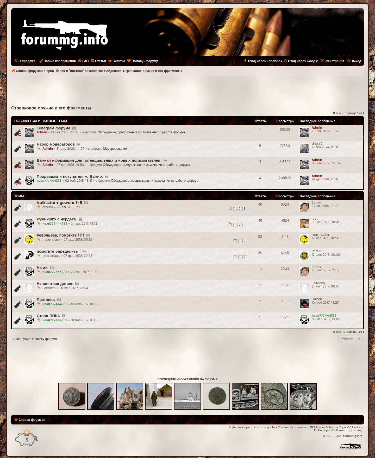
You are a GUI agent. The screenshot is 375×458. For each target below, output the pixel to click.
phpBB (308, 427)
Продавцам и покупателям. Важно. (70, 177)
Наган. (42, 268)
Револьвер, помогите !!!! (60, 235)
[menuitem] (83, 61)
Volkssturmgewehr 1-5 (59, 203)
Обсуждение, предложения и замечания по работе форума (141, 132)
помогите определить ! (59, 251)
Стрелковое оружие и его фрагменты (51, 108)
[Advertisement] (187, 90)
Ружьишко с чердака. (57, 219)
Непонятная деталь (55, 284)
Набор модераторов (56, 144)
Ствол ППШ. (48, 316)
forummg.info (265, 427)
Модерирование (115, 148)
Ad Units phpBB (324, 430)
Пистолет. (46, 300)
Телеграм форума (53, 128)
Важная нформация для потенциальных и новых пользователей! (99, 160)
